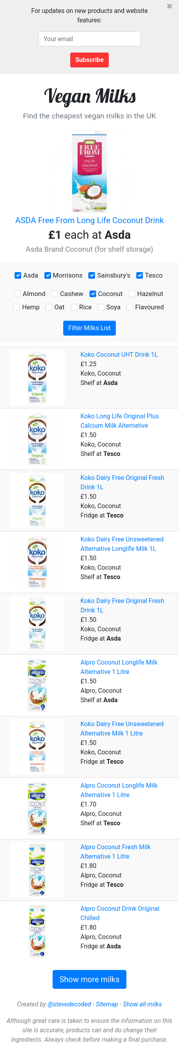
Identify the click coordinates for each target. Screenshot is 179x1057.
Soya (113, 307)
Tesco (154, 275)
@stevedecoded (69, 1004)
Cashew (71, 294)
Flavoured (149, 307)
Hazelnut (150, 294)
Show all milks (142, 1004)
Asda (30, 275)
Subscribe (89, 60)
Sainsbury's (113, 275)
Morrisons (68, 275)
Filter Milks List (89, 328)
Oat (59, 307)
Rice (85, 307)
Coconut (110, 294)
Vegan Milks (89, 95)
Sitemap (107, 1004)
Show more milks (89, 979)
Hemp (31, 307)
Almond (34, 294)
